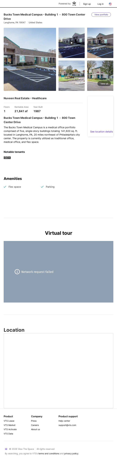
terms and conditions (48, 453)
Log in (101, 4)
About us (35, 429)
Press (34, 421)
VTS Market (9, 425)
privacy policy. (71, 453)
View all (104, 83)
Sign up (87, 4)
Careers (35, 425)
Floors (7, 107)
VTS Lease (9, 421)
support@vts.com (67, 425)
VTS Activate (10, 429)
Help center (64, 421)
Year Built (38, 107)
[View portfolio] (101, 14)
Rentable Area (21, 107)
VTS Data (8, 433)
